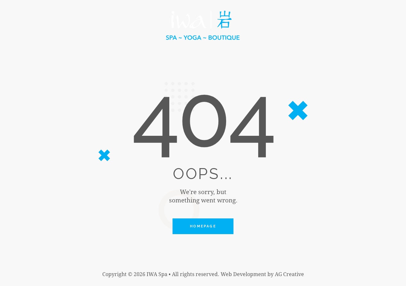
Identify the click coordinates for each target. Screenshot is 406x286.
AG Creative (289, 274)
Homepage (203, 226)
